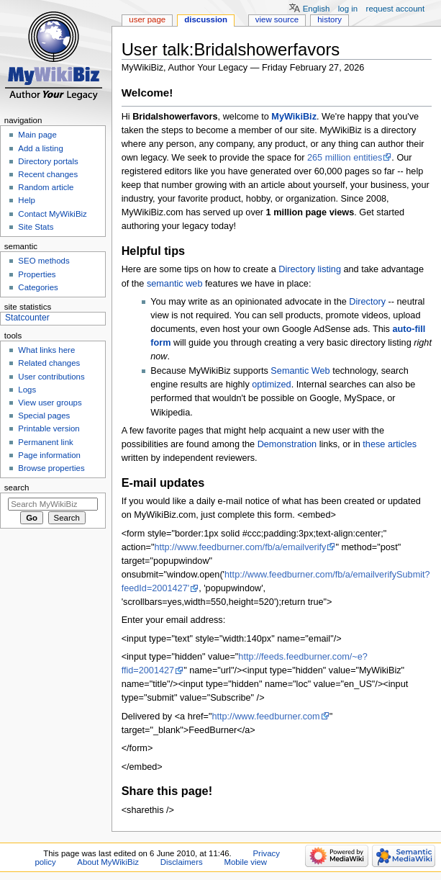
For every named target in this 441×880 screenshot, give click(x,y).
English (316, 8)
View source (277, 19)
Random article (45, 187)
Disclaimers (181, 862)
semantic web (175, 284)
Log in (348, 8)
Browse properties (51, 468)
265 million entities (344, 158)
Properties (36, 274)
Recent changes (48, 174)
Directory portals (48, 161)
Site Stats (35, 227)
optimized (271, 385)
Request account (395, 8)
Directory (367, 302)
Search (16, 487)
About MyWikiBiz (108, 862)
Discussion (205, 19)
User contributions (51, 376)
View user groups (49, 402)
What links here (46, 350)
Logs (27, 389)
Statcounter (27, 318)
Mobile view (245, 862)
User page (147, 19)
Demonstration (287, 444)
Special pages (44, 415)
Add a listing (40, 148)
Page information (49, 455)
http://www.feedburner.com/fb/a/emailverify (240, 547)
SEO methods (43, 260)
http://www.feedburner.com (265, 716)
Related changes (49, 363)
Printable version (48, 428)
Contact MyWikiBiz (52, 214)
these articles (390, 444)
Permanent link (45, 442)
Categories (38, 287)
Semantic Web (299, 371)
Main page (37, 134)
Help (26, 200)
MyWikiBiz (294, 117)
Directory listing (309, 269)
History (329, 19)
